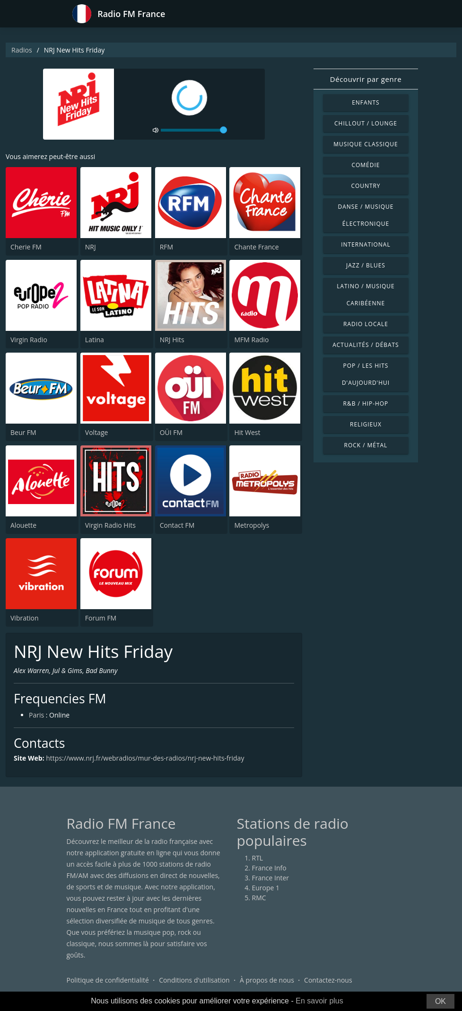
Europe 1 (266, 887)
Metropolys (251, 525)
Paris (36, 714)
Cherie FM (26, 246)
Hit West (247, 432)
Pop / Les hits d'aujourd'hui (366, 374)
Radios (21, 49)
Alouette (23, 525)
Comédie (366, 165)
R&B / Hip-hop (366, 403)
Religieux (366, 424)
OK (440, 1001)
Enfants (365, 102)
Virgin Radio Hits (110, 525)
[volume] (194, 130)
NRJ (90, 246)
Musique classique (365, 144)
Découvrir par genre (365, 79)
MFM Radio (251, 339)
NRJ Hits (172, 339)
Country (365, 186)
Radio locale (365, 324)
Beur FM (23, 432)
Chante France (256, 246)
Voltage (96, 432)
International (365, 244)
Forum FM (100, 617)
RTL (257, 857)
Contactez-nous (328, 980)
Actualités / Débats (365, 345)
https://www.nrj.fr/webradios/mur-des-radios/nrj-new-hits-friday (145, 758)
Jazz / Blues (365, 265)
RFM (166, 246)
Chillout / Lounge (365, 123)
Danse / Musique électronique (366, 215)
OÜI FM (171, 432)
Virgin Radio (28, 339)
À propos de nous (267, 980)
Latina (94, 339)
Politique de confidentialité (108, 980)
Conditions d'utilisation (194, 980)
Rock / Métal (366, 445)
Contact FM (177, 525)
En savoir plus (319, 1001)
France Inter (270, 877)
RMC (259, 897)
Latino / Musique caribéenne (365, 294)
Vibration (24, 617)
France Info (269, 867)
